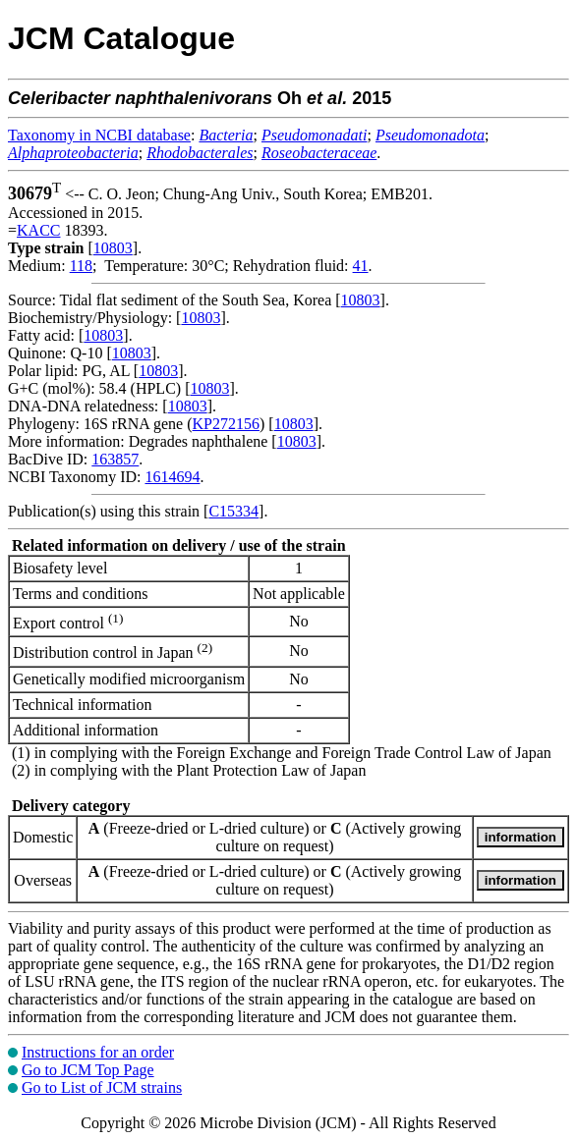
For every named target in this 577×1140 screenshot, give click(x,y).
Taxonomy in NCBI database (99, 135)
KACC (38, 230)
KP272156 (226, 423)
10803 (113, 248)
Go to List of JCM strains (102, 1087)
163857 (115, 459)
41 (361, 265)
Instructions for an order (98, 1052)
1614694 (172, 476)
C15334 (233, 511)
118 (81, 265)
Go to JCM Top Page (88, 1069)
